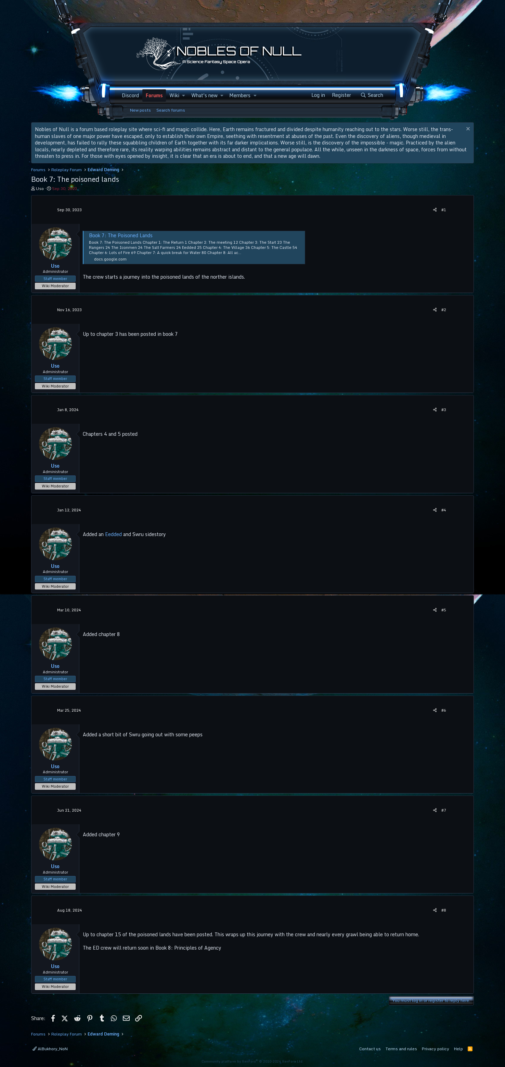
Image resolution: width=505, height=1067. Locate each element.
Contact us (370, 1048)
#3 (443, 410)
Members (239, 95)
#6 (443, 710)
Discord (130, 95)
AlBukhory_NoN (50, 1048)
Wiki (174, 95)
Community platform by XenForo (252, 1061)
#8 (443, 910)
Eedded (113, 534)
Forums (154, 95)
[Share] (435, 210)
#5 (443, 610)
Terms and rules (401, 1048)
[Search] (372, 95)
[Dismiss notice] (467, 129)
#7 (443, 810)
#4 (443, 510)
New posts (140, 110)
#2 (443, 310)
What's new (204, 95)
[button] (183, 95)
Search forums (170, 110)
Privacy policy (435, 1048)
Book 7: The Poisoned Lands (121, 235)
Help (458, 1048)
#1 (443, 210)
